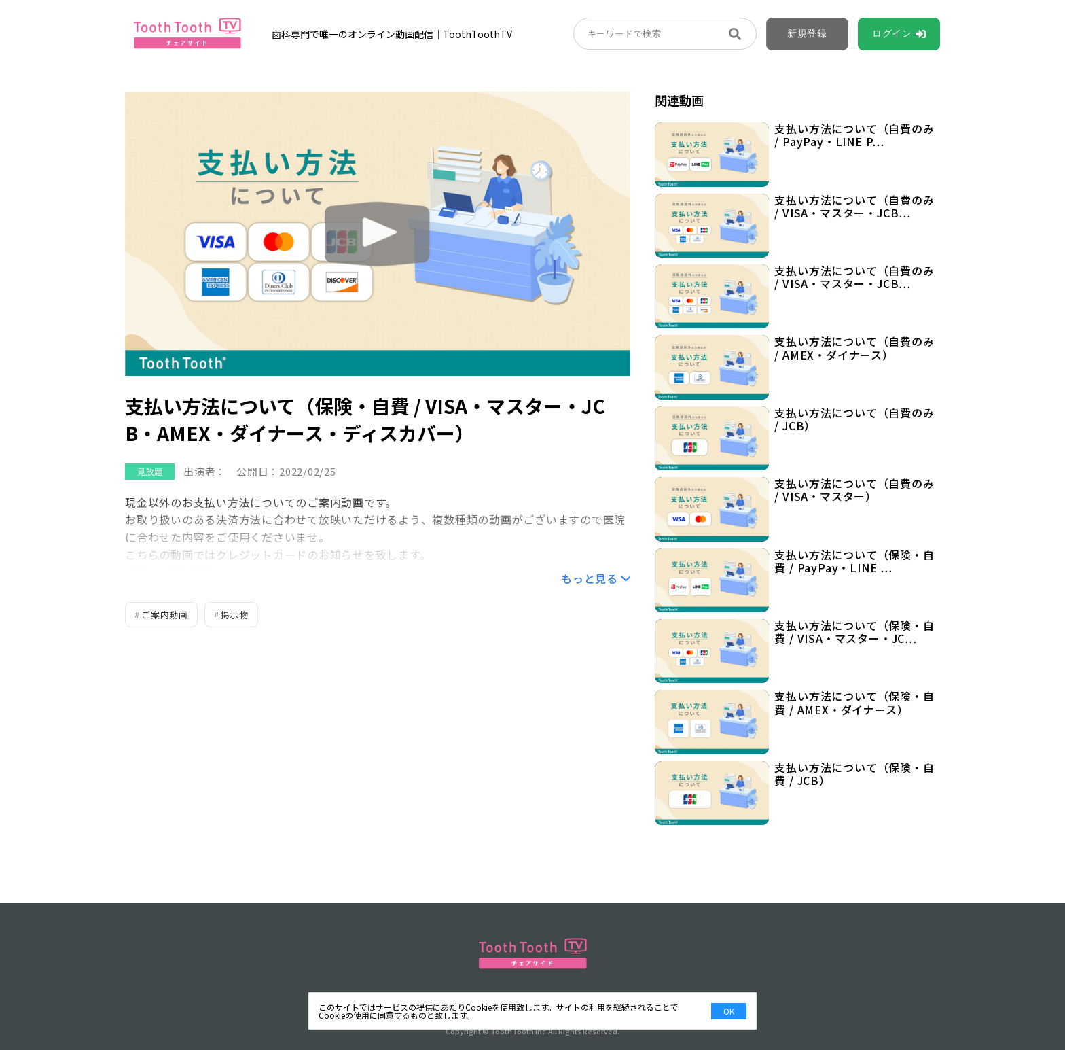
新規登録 (807, 33)
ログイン (892, 33)
